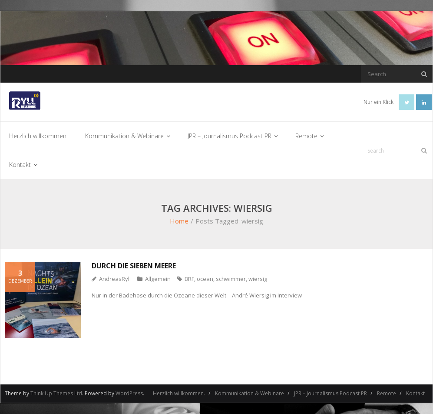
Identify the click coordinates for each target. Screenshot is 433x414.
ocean (205, 279)
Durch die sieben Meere (134, 265)
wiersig (257, 279)
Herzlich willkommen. (179, 393)
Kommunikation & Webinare (249, 393)
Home (179, 221)
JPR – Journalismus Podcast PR (330, 393)
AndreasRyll (115, 279)
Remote (386, 393)
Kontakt (415, 393)
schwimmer (231, 279)
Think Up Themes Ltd (56, 393)
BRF (189, 279)
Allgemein (158, 279)
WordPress (129, 393)
